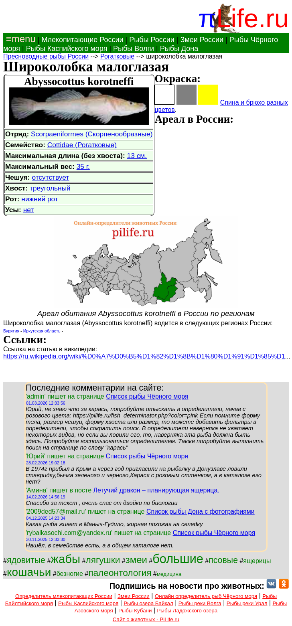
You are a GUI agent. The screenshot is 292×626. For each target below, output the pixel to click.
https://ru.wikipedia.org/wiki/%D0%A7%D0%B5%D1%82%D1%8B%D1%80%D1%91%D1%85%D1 (144, 356)
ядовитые (26, 560)
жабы (65, 558)
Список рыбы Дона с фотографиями (200, 511)
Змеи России (201, 40)
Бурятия (11, 330)
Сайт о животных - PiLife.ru (146, 619)
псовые (223, 560)
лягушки (102, 560)
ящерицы (257, 560)
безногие (70, 573)
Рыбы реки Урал (247, 603)
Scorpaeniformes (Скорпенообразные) (91, 134)
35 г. (83, 166)
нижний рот (39, 199)
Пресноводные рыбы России (46, 56)
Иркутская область (42, 330)
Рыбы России (151, 40)
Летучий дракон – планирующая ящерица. (156, 490)
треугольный (50, 188)
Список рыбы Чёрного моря (147, 396)
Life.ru (252, 18)
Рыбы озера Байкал (148, 603)
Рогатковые (117, 56)
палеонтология (119, 572)
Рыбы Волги (133, 49)
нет (28, 210)
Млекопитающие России (82, 40)
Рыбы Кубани (135, 611)
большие (177, 558)
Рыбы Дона (179, 49)
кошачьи (29, 572)
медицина (169, 574)
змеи (136, 559)
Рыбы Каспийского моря (66, 49)
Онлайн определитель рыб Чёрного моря (206, 596)
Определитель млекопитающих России (63, 596)
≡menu (19, 38)
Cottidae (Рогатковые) (82, 145)
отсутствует (50, 177)
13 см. (137, 156)
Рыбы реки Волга (199, 603)
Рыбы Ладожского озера (187, 611)
